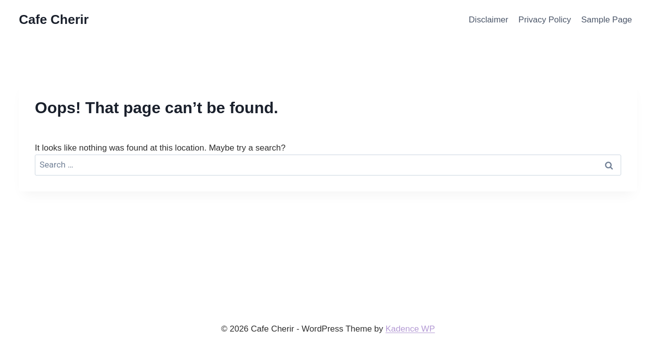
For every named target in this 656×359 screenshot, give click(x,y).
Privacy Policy (545, 19)
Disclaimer (488, 19)
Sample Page (606, 19)
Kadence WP (410, 329)
